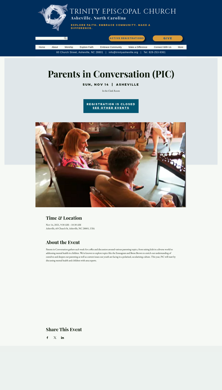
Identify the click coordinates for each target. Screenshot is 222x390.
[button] (54, 47)
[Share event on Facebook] (47, 337)
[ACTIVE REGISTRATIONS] (127, 38)
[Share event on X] (54, 337)
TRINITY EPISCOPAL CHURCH (123, 11)
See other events (111, 108)
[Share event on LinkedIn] (62, 337)
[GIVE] (168, 38)
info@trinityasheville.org (123, 52)
